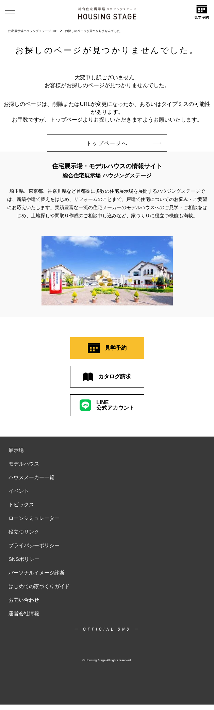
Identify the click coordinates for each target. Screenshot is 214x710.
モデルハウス (24, 464)
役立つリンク (24, 532)
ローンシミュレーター (34, 518)
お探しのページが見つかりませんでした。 (94, 31)
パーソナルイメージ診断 (37, 572)
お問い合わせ (24, 600)
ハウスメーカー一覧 (31, 477)
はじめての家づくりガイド (39, 586)
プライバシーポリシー (34, 545)
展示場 (16, 450)
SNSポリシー (24, 559)
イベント (19, 491)
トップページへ (124, 143)
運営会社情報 (24, 613)
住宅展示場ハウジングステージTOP (32, 31)
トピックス (21, 504)
